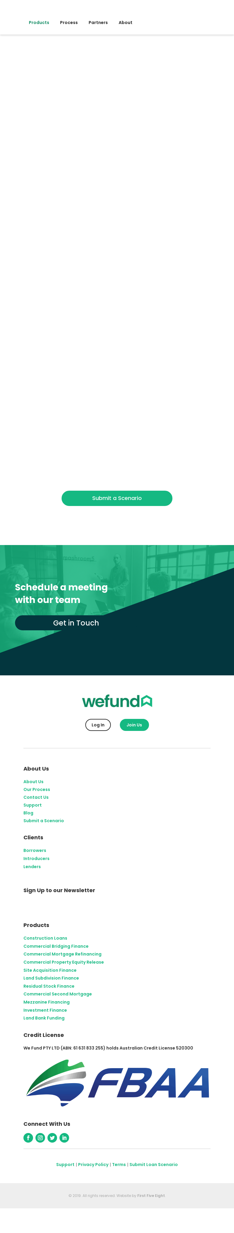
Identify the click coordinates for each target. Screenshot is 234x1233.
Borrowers (34, 850)
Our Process (36, 789)
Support (32, 805)
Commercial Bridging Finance (56, 946)
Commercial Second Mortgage (57, 994)
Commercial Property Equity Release (63, 962)
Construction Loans (45, 938)
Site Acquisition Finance (50, 970)
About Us (33, 782)
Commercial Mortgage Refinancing (62, 954)
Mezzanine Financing (46, 1002)
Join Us (134, 725)
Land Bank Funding (44, 1018)
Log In (98, 725)
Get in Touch (76, 623)
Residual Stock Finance (48, 986)
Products (39, 23)
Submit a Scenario (117, 498)
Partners (98, 23)
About (125, 23)
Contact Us (36, 797)
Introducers (36, 859)
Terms (119, 1165)
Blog (28, 813)
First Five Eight (151, 1195)
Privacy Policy (93, 1165)
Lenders (32, 867)
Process (69, 23)
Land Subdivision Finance (51, 978)
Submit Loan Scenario (153, 1165)
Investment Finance (45, 1010)
